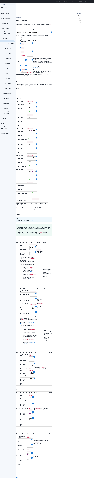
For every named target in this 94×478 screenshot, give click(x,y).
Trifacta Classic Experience (7, 18)
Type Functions (8, 103)
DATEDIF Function (45, 259)
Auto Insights (7, 126)
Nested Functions (8, 101)
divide (79, 20)
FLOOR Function (8, 83)
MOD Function (7, 56)
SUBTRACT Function (8, 48)
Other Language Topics (8, 111)
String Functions (8, 98)
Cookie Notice (30, 473)
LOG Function (7, 71)
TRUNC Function (8, 88)
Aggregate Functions (8, 31)
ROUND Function (8, 86)
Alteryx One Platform (7, 13)
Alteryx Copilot (7, 121)
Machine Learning (7, 128)
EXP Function (7, 68)
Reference (8, 118)
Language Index (6, 113)
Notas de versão (7, 7)
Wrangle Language (8, 28)
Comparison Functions (8, 36)
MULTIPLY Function (8, 51)
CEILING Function (8, 81)
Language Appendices (8, 116)
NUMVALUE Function (9, 91)
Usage (78, 12)
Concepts (8, 26)
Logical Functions (8, 33)
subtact (79, 17)
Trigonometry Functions (8, 93)
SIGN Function (7, 61)
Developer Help (7, 136)
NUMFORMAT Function (9, 43)
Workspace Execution (7, 133)
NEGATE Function (8, 58)
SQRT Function (7, 78)
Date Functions (8, 96)
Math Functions (8, 38)
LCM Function (7, 63)
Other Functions (8, 108)
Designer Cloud (7, 16)
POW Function (7, 76)
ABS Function (7, 66)
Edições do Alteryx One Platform (7, 10)
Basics (8, 21)
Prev (19, 467)
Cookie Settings (20, 475)
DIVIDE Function (8, 53)
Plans (7, 131)
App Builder (7, 123)
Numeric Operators (9, 41)
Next (68, 467)
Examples (79, 13)
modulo (79, 22)
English (64, 476)
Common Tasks (8, 23)
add (79, 15)
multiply (79, 18)
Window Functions (8, 106)
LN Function (7, 73)
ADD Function (7, 46)
